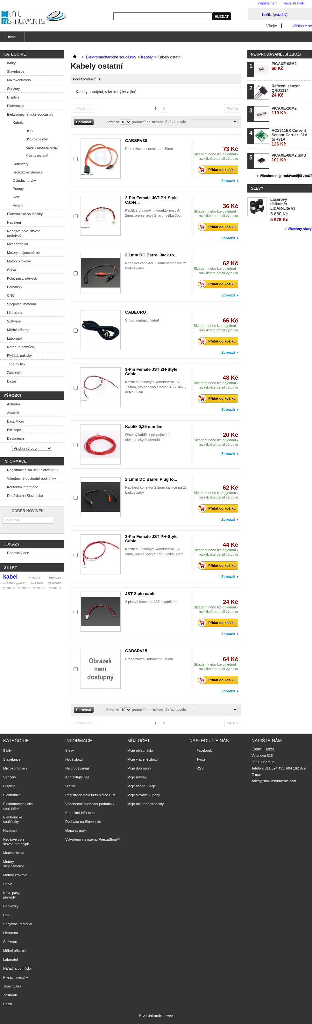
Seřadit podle (175, 122)
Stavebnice (15, 71)
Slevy (257, 188)
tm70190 (9, 588)
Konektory (21, 164)
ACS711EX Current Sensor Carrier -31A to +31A (289, 137)
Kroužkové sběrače (28, 172)
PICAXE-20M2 (284, 110)
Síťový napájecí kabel (142, 320)
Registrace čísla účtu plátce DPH (32, 470)
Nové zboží (74, 759)
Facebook (204, 750)
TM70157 (54, 588)
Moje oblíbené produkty (145, 804)
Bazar (11, 381)
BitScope (14, 430)
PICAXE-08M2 (284, 66)
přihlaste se (302, 26)
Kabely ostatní (36, 156)
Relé (16, 197)
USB (29, 131)
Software (14, 321)
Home (10, 38)
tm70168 (55, 577)
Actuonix (13, 404)
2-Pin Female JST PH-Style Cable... (151, 200)
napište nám (267, 3)
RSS (200, 768)
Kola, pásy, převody (22, 278)
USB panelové (36, 139)
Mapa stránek (76, 830)
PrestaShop (108, 839)
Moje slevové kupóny (143, 795)
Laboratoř (14, 338)
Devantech (15, 438)
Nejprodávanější (78, 768)
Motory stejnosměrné (23, 252)
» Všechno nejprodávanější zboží (284, 176)
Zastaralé (14, 373)
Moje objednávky (140, 750)
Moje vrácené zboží (142, 759)
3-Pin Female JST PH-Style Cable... (151, 538)
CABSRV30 (136, 140)
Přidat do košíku (219, 170)
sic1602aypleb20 (14, 583)
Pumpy (18, 189)
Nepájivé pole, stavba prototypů (23, 233)
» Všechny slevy (298, 229)
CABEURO (135, 312)
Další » (232, 109)
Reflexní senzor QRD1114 (286, 91)
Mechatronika (17, 244)
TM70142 (33, 577)
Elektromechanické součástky (30, 114)
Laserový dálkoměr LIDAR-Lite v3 (282, 204)
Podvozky (14, 287)
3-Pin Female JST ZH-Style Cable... (151, 371)
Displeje (13, 97)
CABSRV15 (136, 650)
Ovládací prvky (24, 180)
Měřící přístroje (18, 330)
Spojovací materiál (21, 304)
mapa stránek (293, 3)
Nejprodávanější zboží (276, 54)
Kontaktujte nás (77, 777)
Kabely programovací (42, 147)
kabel (10, 576)
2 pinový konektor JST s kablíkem (151, 602)
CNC (11, 295)
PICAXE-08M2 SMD (289, 157)
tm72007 (37, 583)
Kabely (18, 123)
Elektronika (15, 106)
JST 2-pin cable (140, 593)
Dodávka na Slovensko (25, 496)
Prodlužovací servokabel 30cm (149, 149)
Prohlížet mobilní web (156, 1015)
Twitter (201, 759)
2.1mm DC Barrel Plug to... (151, 479)
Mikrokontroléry (19, 80)
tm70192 (24, 588)
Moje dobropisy (139, 768)
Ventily (18, 205)
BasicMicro (15, 421)
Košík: (274, 15)
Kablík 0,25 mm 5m (143, 426)
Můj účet (138, 740)
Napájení (14, 222)
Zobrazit (112, 122)
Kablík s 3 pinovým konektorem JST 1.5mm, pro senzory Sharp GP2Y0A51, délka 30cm (155, 387)
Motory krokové (19, 261)
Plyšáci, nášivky (19, 355)
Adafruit (13, 413)
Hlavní (70, 786)
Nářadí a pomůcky (21, 347)
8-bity (11, 63)
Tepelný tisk (16, 364)
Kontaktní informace (22, 487)
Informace (15, 461)
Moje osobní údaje (141, 786)
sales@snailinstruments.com (274, 781)
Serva (11, 270)
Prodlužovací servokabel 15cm (149, 659)
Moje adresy (136, 777)
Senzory (13, 89)
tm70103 (39, 588)
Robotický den (18, 553)
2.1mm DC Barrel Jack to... (151, 255)
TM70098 (54, 583)
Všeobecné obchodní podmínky (31, 478)
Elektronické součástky (25, 214)
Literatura (14, 313)
